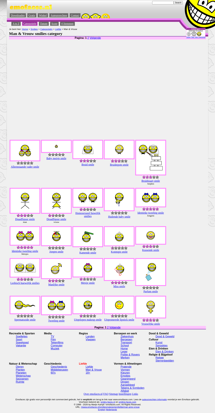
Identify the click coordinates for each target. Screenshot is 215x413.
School (125, 345)
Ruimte (20, 381)
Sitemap (113, 394)
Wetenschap (23, 375)
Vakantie (21, 345)
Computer (56, 345)
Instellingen (125, 394)
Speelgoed (22, 342)
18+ (88, 372)
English (101, 409)
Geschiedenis (59, 366)
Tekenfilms (57, 342)
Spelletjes (21, 336)
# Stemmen (67, 23)
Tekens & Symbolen (132, 387)
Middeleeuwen (59, 369)
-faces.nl (111, 402)
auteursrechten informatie (154, 399)
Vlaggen (91, 339)
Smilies (34, 29)
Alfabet (125, 390)
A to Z (16, 23)
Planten (20, 369)
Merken (125, 357)
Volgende (95, 37)
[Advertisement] (176, 86)
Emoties (125, 375)
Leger (124, 351)
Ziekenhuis (127, 336)
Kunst (159, 342)
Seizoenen (22, 378)
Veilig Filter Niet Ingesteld (195, 37)
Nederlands (111, 409)
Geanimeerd (128, 378)
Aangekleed (128, 384)
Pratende (126, 366)
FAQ (106, 394)
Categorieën (29, 23)
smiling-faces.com (127, 402)
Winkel (43, 15)
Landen (90, 336)
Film (53, 339)
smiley (104, 402)
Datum (44, 23)
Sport (19, 339)
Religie (160, 357)
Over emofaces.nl (93, 394)
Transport (126, 342)
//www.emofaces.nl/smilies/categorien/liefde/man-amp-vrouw (110, 407)
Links (135, 394)
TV (52, 336)
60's (53, 372)
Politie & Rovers (130, 354)
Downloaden (18, 15)
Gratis (32, 15)
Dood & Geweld (165, 336)
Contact (75, 15)
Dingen (125, 381)
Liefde (58, 29)
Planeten (21, 372)
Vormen (125, 369)
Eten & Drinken (165, 351)
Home (25, 29)
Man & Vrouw (94, 369)
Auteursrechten (59, 15)
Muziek (55, 348)
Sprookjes (161, 345)
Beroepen (126, 339)
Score (54, 23)
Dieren (20, 366)
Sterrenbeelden (165, 360)
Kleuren (125, 372)
